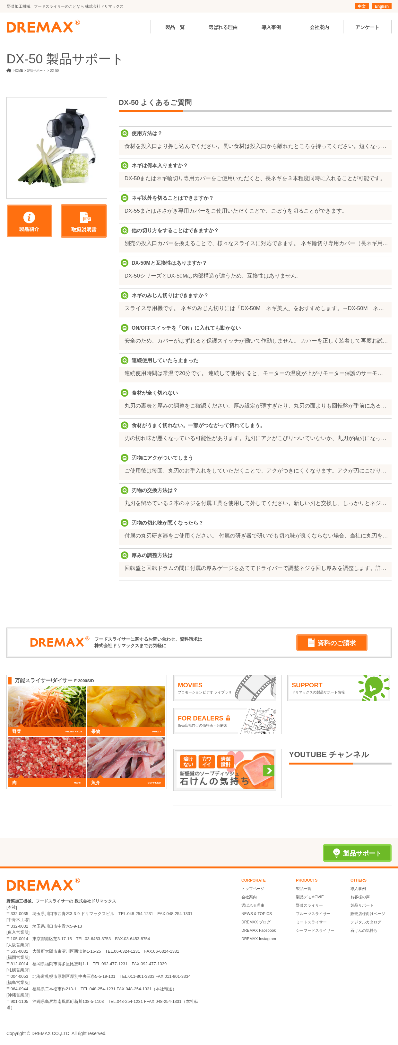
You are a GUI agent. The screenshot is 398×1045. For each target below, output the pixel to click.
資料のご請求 (332, 642)
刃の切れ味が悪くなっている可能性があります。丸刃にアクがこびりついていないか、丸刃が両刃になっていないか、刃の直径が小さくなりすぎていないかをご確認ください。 (256, 438)
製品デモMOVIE (310, 897)
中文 (362, 6)
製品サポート (362, 905)
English (382, 6)
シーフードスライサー (315, 930)
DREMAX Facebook (258, 930)
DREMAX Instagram (258, 939)
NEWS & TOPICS (256, 914)
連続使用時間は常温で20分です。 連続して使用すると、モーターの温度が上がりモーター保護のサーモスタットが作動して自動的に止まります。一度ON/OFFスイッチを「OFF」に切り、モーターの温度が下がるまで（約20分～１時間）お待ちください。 (256, 373)
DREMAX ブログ (256, 922)
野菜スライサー (309, 905)
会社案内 (249, 897)
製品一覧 (303, 888)
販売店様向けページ (367, 914)
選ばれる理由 (252, 905)
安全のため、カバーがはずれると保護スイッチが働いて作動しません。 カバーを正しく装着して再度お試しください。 (256, 341)
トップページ (252, 888)
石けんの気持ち (363, 930)
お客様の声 (360, 897)
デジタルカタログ (365, 922)
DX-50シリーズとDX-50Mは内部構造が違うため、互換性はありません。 (213, 276)
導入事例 (358, 888)
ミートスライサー (311, 922)
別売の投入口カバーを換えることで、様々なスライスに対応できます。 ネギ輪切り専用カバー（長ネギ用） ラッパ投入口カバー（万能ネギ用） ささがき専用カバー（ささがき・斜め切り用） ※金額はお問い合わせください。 (256, 243)
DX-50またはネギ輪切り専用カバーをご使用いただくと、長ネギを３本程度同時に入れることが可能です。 (255, 178)
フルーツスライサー (313, 914)
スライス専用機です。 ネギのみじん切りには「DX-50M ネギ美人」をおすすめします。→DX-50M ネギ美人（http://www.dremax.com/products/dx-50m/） (256, 308)
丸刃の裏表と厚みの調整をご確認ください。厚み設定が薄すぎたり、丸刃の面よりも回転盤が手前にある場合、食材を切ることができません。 (256, 406)
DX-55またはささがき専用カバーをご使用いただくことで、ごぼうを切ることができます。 (236, 211)
